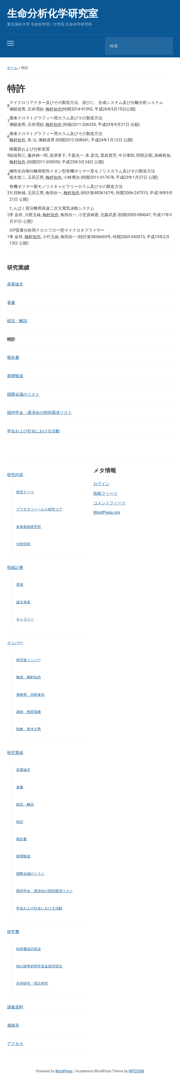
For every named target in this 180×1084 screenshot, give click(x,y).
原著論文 (15, 284)
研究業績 (15, 752)
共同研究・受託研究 (32, 983)
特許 (11, 339)
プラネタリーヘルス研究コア (39, 509)
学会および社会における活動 (33, 431)
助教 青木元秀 (28, 729)
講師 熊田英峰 (28, 712)
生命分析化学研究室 (52, 13)
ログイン (101, 483)
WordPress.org (106, 512)
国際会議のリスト (23, 394)
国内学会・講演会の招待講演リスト (39, 412)
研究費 (13, 931)
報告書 (13, 357)
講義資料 (15, 1007)
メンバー (15, 642)
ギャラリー (25, 619)
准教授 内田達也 (30, 695)
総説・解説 (17, 320)
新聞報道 (15, 375)
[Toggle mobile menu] (10, 43)
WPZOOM (136, 1071)
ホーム (12, 68)
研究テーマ (25, 492)
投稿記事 (15, 567)
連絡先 (13, 1025)
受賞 (19, 585)
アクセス (15, 1043)
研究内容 (15, 474)
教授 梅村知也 (28, 677)
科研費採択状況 (28, 949)
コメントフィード (109, 503)
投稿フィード (105, 493)
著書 (11, 302)
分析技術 (23, 544)
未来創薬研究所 (28, 527)
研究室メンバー (28, 660)
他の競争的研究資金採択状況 (39, 966)
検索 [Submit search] (164, 46)
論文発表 (23, 602)
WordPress (64, 1071)
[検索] (132, 46)
